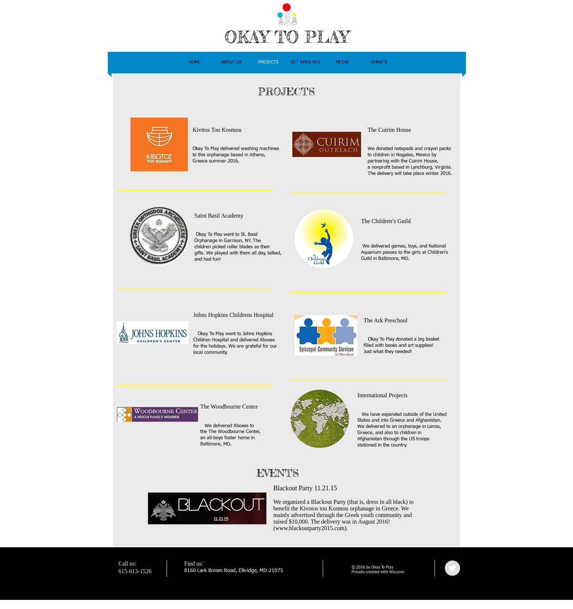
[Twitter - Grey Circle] (452, 568)
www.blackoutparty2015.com (309, 528)
